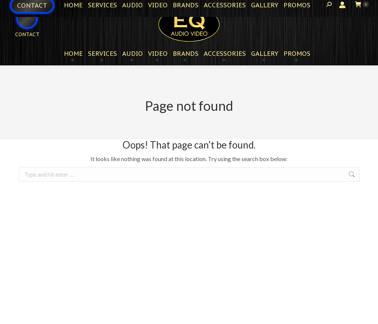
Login (336, 5)
